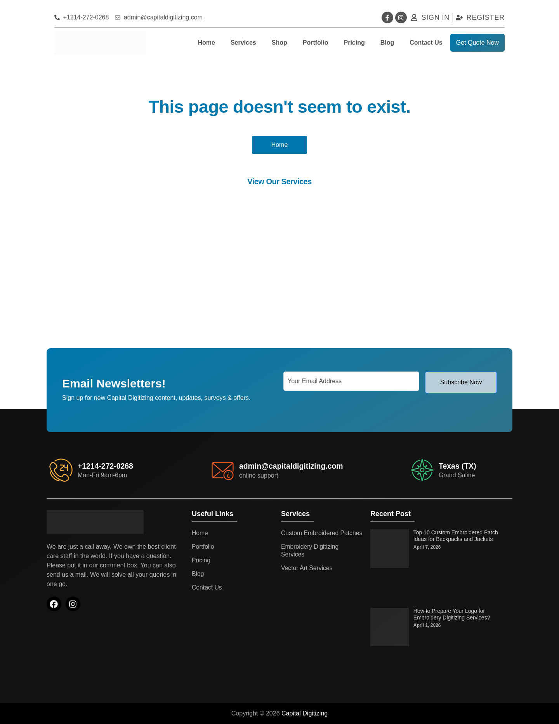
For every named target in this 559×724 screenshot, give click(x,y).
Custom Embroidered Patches (310, 537)
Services (243, 42)
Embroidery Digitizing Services (310, 558)
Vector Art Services (307, 575)
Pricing (354, 42)
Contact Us (426, 42)
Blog (387, 42)
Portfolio (315, 42)
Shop (279, 42)
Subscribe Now (461, 382)
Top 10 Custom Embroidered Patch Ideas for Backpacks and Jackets (455, 535)
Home (206, 42)
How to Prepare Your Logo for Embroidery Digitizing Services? (451, 614)
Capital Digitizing (304, 713)
